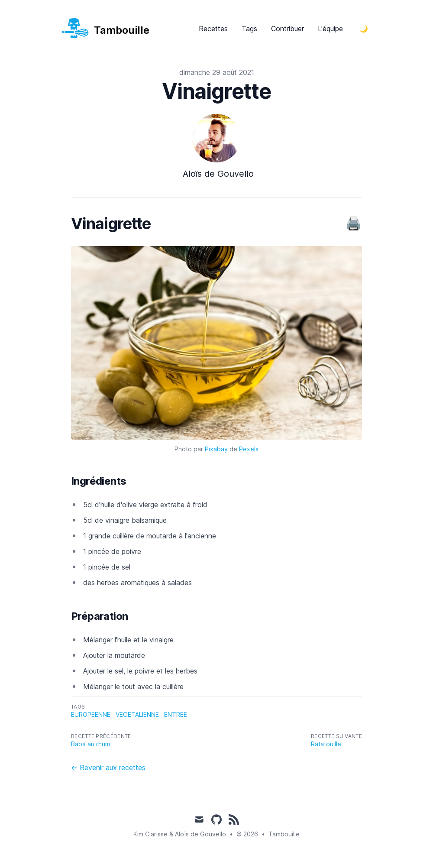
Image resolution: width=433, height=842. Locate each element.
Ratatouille (326, 744)
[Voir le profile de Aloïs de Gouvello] (216, 150)
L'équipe (330, 28)
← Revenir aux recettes (108, 767)
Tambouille (284, 834)
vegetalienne (137, 714)
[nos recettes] (105, 28)
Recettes (213, 28)
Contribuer (287, 28)
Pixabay (216, 449)
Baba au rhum (90, 744)
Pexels (249, 449)
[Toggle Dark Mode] (364, 29)
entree (175, 714)
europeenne (90, 714)
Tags (249, 28)
